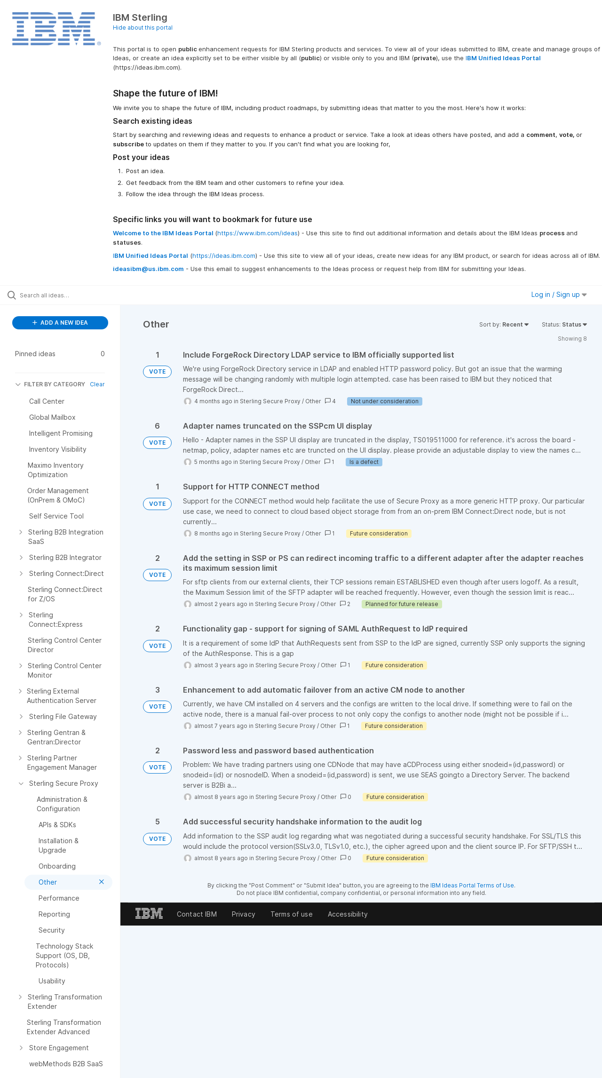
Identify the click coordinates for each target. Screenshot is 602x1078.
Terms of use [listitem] (291, 914)
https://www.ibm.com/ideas (257, 233)
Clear (97, 384)
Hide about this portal (143, 27)
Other (313, 401)
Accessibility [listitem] (348, 914)
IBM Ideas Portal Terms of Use (472, 885)
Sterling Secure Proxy (270, 401)
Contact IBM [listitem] (197, 914)
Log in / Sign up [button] (559, 294)
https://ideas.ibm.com (223, 255)
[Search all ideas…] (72, 295)
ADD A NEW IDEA (60, 322)
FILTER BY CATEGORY (50, 384)
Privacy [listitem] (243, 914)
